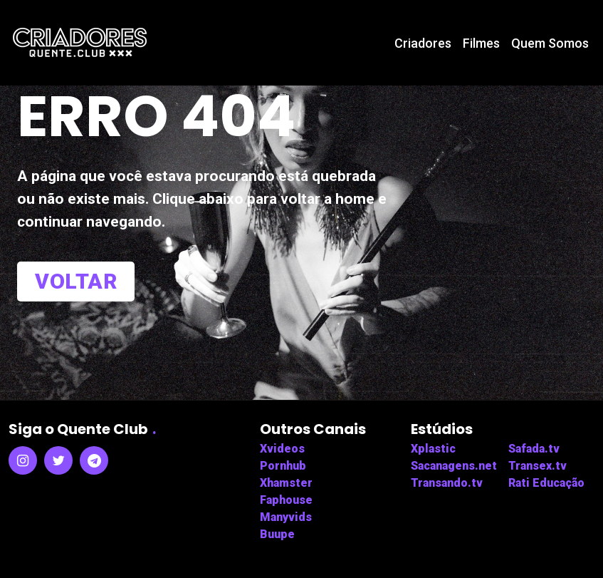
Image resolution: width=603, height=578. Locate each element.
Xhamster (286, 483)
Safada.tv (534, 448)
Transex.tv (537, 466)
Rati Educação (546, 483)
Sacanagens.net (454, 466)
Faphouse (286, 500)
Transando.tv (447, 483)
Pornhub (283, 466)
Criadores (422, 43)
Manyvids (286, 517)
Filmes (481, 43)
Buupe (277, 534)
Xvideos (282, 448)
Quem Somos (550, 43)
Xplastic (433, 448)
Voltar (76, 281)
